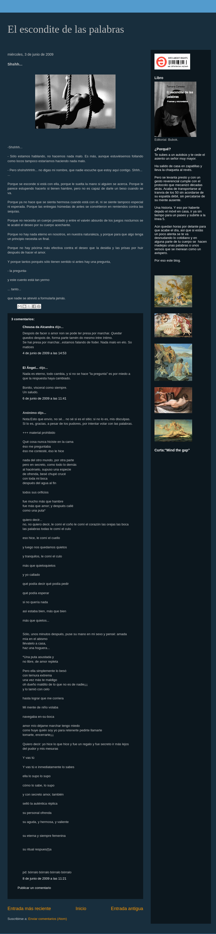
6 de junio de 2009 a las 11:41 (44, 398)
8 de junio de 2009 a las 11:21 (44, 878)
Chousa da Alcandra (38, 327)
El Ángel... (30, 368)
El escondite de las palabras (66, 29)
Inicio (81, 908)
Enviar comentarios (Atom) (47, 919)
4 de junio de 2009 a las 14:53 (44, 353)
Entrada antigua (127, 908)
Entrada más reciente (29, 908)
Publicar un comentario (34, 888)
